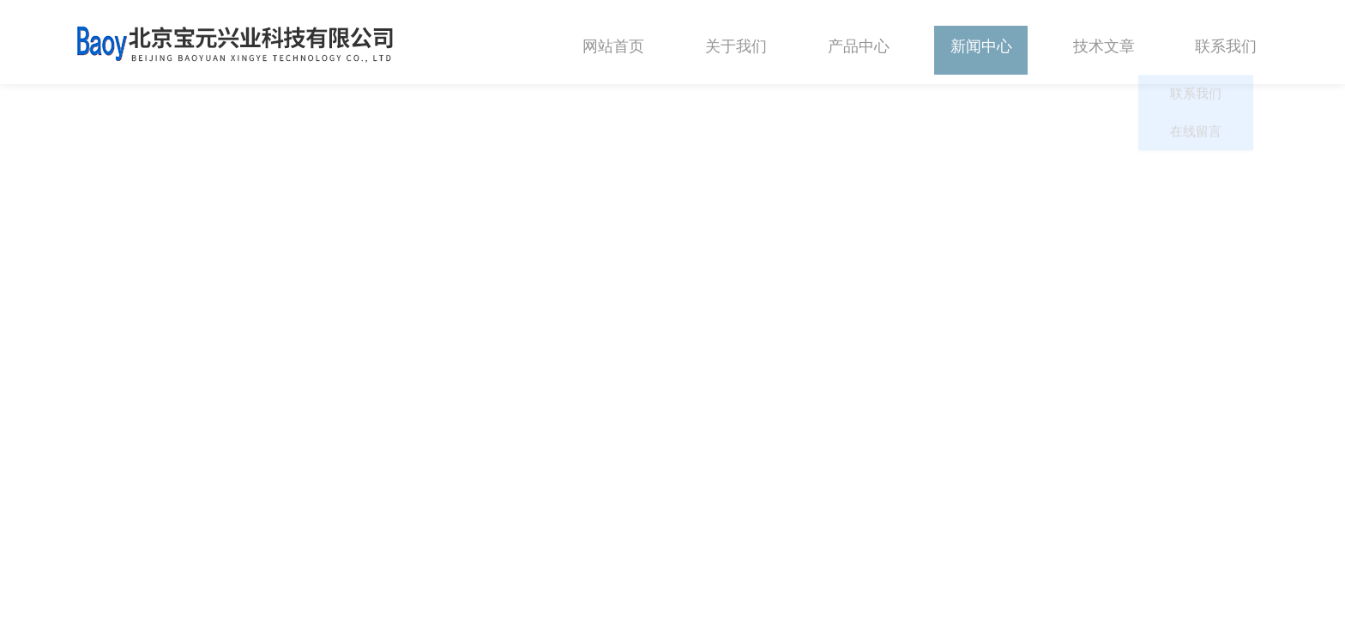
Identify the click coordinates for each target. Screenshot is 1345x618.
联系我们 (1226, 42)
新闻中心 (981, 42)
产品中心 (859, 42)
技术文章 (1104, 42)
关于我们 (736, 42)
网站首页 (613, 42)
